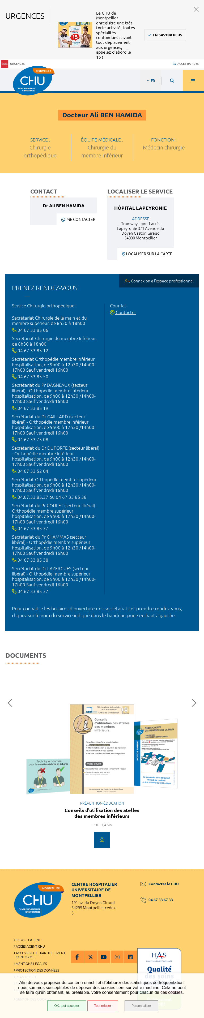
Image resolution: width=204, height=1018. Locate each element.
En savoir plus (167, 35)
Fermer (196, 9)
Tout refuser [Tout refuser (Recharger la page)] (102, 1006)
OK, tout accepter (66, 1006)
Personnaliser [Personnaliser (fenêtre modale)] (141, 1006)
